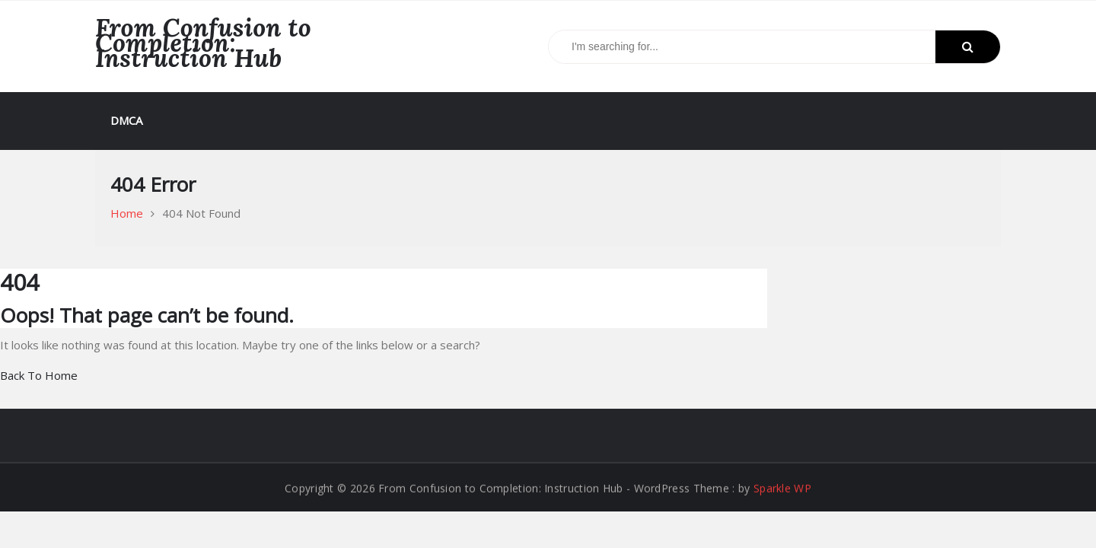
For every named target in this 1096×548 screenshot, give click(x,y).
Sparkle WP (782, 488)
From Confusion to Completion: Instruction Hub (203, 42)
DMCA (126, 120)
